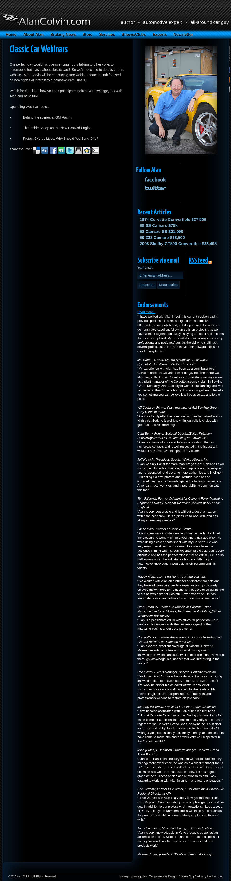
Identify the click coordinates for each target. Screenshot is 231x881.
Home (11, 35)
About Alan (33, 35)
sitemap (124, 876)
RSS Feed (198, 260)
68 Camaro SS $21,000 (161, 231)
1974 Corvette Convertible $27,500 (173, 219)
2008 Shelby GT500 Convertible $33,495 (178, 243)
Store (87, 35)
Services (107, 35)
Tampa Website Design (163, 876)
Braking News (63, 35)
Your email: (145, 267)
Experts (160, 35)
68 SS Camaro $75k (159, 225)
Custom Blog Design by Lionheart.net (201, 876)
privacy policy (139, 876)
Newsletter (183, 35)
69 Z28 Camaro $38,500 (162, 237)
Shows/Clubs (134, 35)
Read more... (146, 312)
